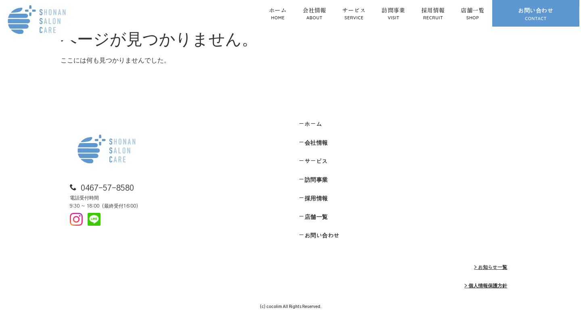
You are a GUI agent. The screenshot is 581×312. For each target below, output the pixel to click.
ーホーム (310, 124)
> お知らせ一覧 (490, 267)
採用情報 (433, 10)
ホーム (278, 10)
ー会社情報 (313, 143)
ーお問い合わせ (319, 236)
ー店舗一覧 (313, 217)
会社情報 (314, 10)
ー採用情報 (313, 199)
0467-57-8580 (107, 188)
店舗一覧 (472, 10)
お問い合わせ (535, 11)
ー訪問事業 (313, 180)
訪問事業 (393, 10)
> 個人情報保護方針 (485, 285)
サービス (354, 10)
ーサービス (313, 161)
